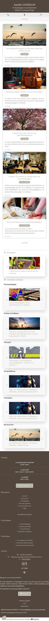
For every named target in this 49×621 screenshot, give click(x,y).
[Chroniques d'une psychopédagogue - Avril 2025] (24, 119)
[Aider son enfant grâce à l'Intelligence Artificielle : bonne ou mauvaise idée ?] (24, 381)
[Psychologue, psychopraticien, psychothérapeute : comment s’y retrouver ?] (24, 352)
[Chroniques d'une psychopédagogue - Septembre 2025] (24, 294)
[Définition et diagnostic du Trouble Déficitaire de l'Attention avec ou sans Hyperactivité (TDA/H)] (24, 323)
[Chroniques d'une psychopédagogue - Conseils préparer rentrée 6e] (24, 78)
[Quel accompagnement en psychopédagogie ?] (24, 208)
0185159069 (26, 559)
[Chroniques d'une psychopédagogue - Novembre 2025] (24, 35)
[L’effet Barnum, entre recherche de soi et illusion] (24, 263)
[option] (24, 266)
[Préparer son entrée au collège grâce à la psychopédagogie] (24, 163)
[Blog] (25, 508)
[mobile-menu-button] (41, 15)
